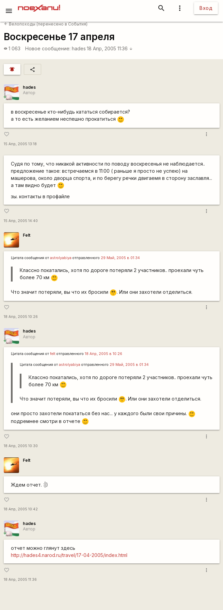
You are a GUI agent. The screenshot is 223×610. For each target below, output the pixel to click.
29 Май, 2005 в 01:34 (120, 258)
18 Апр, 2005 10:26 (21, 317)
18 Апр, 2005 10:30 (21, 446)
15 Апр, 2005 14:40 (21, 221)
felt (52, 354)
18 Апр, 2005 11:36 (110, 48)
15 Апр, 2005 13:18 (20, 144)
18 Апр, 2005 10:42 (21, 509)
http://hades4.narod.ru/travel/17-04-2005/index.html (69, 555)
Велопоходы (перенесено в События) (46, 24)
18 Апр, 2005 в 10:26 (103, 354)
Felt (26, 235)
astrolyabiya (60, 258)
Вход (206, 8)
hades (79, 48)
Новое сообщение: (47, 48)
